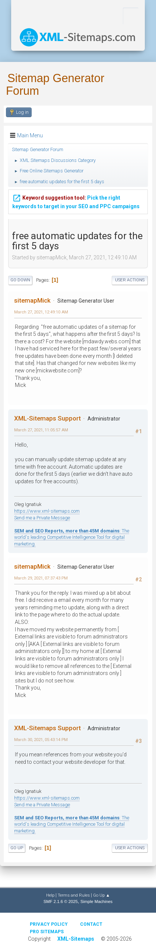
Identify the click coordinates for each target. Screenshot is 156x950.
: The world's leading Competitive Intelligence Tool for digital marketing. (71, 537)
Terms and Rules (74, 895)
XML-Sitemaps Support (47, 418)
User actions (129, 280)
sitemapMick (32, 300)
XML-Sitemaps (75, 939)
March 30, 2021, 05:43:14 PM (41, 739)
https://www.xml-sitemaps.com (47, 511)
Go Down (20, 280)
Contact (91, 924)
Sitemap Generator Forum (55, 84)
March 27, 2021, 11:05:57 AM (41, 429)
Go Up (16, 848)
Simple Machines (96, 901)
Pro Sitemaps (47, 931)
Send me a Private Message (42, 518)
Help (50, 895)
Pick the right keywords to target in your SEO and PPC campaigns (76, 200)
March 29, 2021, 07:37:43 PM (41, 578)
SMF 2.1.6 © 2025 (61, 901)
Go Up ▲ (101, 895)
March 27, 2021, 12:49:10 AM (41, 312)
